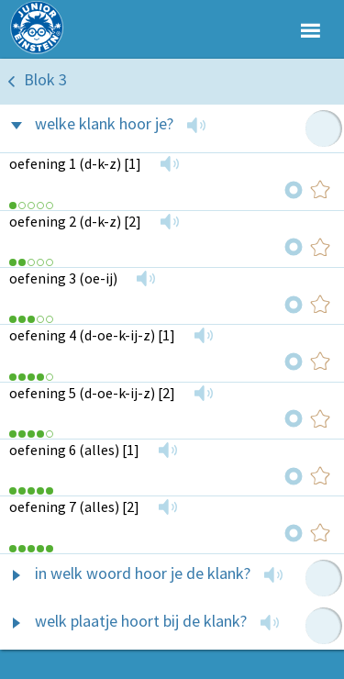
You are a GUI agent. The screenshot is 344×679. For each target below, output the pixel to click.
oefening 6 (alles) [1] (74, 449)
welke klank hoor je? (104, 123)
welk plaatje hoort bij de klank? (141, 620)
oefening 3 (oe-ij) (63, 278)
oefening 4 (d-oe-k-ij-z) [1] (92, 335)
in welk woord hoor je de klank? (142, 573)
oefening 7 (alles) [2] (74, 506)
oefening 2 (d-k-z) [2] (75, 221)
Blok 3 (45, 79)
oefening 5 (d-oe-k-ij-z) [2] (92, 393)
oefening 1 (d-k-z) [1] (75, 163)
